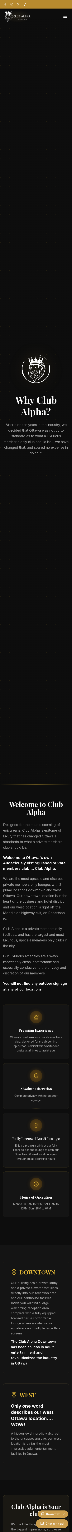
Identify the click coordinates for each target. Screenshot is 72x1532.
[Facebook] (5, 4)
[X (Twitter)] (18, 4)
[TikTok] (25, 4)
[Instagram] (12, 4)
